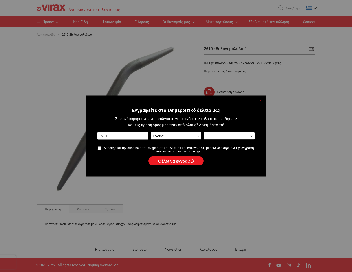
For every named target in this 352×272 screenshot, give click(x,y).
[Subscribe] (176, 160)
